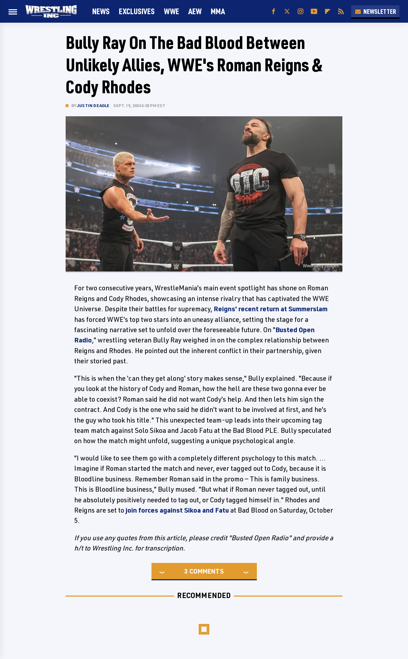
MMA (218, 11)
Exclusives (137, 11)
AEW (195, 11)
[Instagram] (300, 12)
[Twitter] (287, 12)
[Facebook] (273, 12)
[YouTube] (314, 12)
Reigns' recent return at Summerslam (270, 309)
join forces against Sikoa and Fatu (177, 510)
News (101, 11)
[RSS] (341, 12)
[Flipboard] (327, 12)
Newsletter (375, 11)
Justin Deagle (93, 105)
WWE (171, 11)
